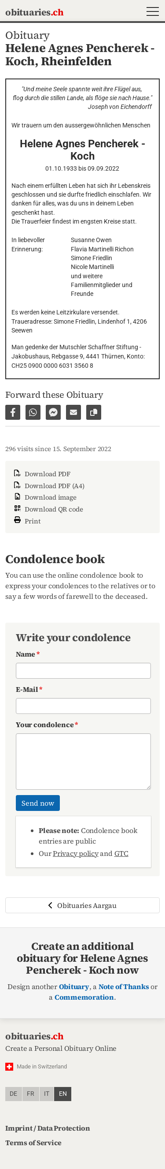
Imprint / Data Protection (47, 1128)
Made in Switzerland (42, 1066)
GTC (121, 853)
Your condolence (47, 724)
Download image (44, 497)
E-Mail (29, 689)
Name (28, 654)
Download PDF (41, 473)
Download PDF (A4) (48, 485)
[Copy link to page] (93, 412)
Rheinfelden (76, 61)
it (46, 1094)
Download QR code (47, 509)
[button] (150, 12)
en (63, 1094)
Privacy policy (76, 853)
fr (30, 1094)
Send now (38, 803)
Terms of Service (33, 1142)
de (13, 1094)
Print (26, 520)
